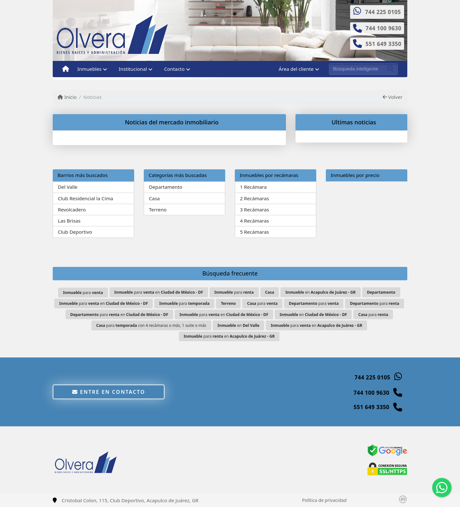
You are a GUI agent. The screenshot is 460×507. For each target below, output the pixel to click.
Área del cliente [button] (296, 69)
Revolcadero (72, 209)
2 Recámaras (254, 198)
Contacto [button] (174, 69)
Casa (154, 198)
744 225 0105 (383, 12)
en (321, 292)
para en (158, 292)
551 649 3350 (383, 44)
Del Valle (67, 187)
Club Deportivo (75, 232)
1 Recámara (253, 187)
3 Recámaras (254, 209)
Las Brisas (69, 220)
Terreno (157, 209)
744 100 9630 (383, 28)
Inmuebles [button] (89, 69)
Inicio (67, 97)
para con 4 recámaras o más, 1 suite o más (151, 325)
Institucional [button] (133, 69)
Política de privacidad (324, 500)
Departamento (165, 187)
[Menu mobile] (65, 69)
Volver (392, 97)
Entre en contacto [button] (108, 391)
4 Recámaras (254, 220)
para (83, 292)
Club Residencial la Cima (85, 198)
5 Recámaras (254, 232)
